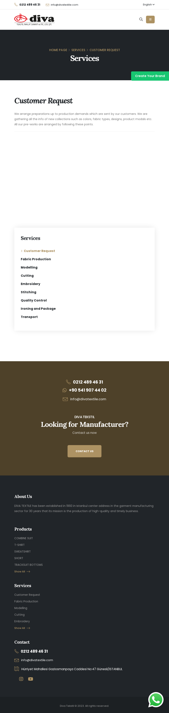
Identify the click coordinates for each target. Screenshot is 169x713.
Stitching (28, 292)
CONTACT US (85, 451)
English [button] (149, 4)
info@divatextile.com (64, 4)
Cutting (27, 276)
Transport (29, 317)
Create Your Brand (150, 76)
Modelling (29, 267)
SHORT (18, 558)
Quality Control (34, 300)
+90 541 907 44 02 (87, 390)
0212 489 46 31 (88, 382)
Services (78, 50)
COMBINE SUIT (23, 538)
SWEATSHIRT (22, 551)
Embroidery (30, 284)
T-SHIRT (19, 545)
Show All (22, 570)
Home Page (58, 50)
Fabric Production (36, 259)
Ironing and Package (38, 309)
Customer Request (39, 251)
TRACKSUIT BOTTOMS (29, 564)
